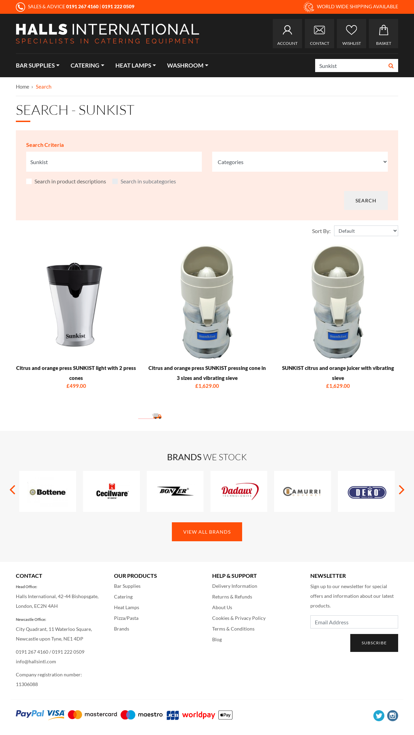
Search (43, 86)
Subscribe (374, 642)
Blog (217, 639)
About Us (222, 607)
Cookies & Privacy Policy (239, 618)
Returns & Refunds (232, 597)
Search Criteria (45, 144)
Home (22, 86)
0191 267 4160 (32, 652)
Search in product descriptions (70, 181)
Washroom (185, 65)
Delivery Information (234, 586)
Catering (85, 65)
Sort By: (321, 231)
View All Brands (207, 532)
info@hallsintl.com (36, 661)
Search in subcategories (148, 181)
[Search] (350, 65)
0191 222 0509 (68, 652)
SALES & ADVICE (58, 6)
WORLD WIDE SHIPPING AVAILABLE (351, 7)
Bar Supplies (35, 65)
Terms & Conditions (233, 629)
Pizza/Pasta (126, 618)
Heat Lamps (133, 65)
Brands (121, 629)
